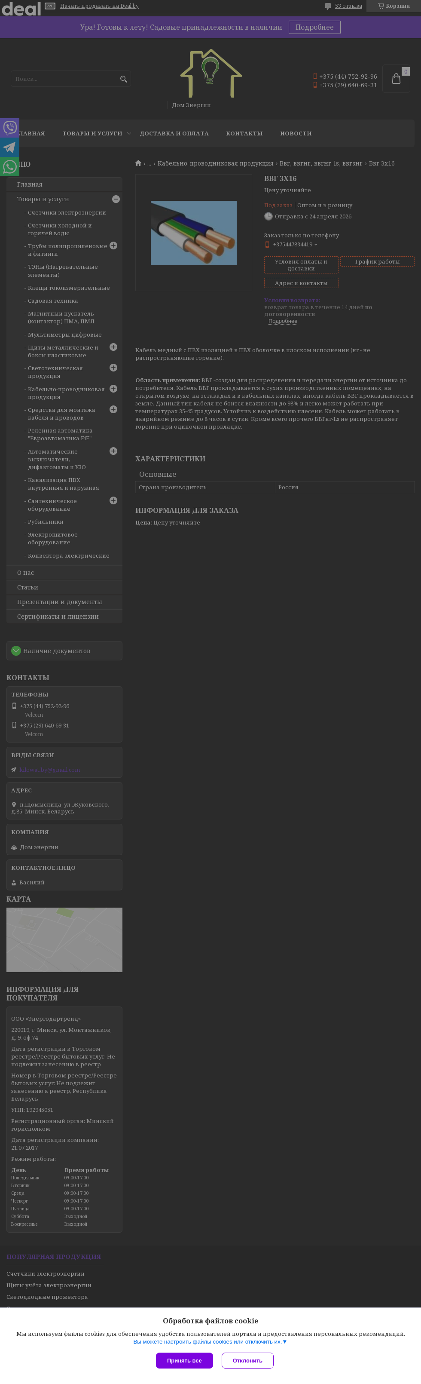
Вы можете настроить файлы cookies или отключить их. (207, 1341)
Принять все (184, 1360)
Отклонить (247, 1360)
